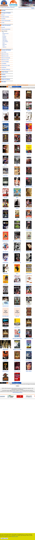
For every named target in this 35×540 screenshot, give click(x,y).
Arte (3, 32)
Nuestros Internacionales (5, 20)
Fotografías (4, 37)
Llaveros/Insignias (5, 41)
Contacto (4, 76)
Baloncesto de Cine (4, 53)
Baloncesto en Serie (4, 55)
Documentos (4, 36)
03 (11, 86)
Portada (3, 10)
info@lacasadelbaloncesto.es (24, 7)
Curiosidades (3, 63)
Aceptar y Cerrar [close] (4, 538)
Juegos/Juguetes (4, 40)
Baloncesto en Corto (5, 59)
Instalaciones (3, 67)
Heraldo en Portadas (5, 16)
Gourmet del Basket (6, 50)
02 (9, 86)
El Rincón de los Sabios (5, 65)
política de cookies (15, 536)
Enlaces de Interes (6, 79)
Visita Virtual (5, 72)
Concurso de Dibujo (5, 61)
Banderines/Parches (5, 33)
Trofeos (3, 45)
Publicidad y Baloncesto (5, 69)
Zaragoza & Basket (6, 12)
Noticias (3, 74)
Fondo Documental (6, 25)
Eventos (2, 22)
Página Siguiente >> (16, 86)
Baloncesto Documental (5, 57)
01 (7, 86)
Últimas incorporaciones (5, 29)
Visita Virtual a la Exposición (9, 7)
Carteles (3, 34)
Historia (2, 14)
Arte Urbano (3, 51)
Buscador (3, 27)
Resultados (3, 18)
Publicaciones (4, 44)
